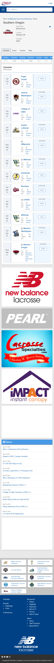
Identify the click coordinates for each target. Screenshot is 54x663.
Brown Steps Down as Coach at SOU (16, 499)
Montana (25, 186)
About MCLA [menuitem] (33, 626)
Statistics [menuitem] (32, 607)
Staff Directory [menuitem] (34, 623)
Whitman (27, 159)
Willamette (25, 144)
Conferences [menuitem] (7, 613)
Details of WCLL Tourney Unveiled (15, 456)
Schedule (6, 50)
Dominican (25, 173)
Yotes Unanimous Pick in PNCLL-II (15, 507)
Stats (30, 50)
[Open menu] (3, 9)
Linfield (26, 200)
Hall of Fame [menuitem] (34, 614)
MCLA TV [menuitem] (32, 609)
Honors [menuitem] (32, 612)
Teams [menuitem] (31, 602)
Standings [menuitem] (9, 606)
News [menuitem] (31, 621)
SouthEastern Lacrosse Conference (20, 19)
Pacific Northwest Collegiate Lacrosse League (43, 570)
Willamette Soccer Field (28, 151)
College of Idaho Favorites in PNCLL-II (17, 492)
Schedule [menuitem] (6, 599)
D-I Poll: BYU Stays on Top (12, 464)
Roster (14, 50)
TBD (29, 236)
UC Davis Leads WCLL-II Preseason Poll (17, 471)
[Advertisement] (27, 421)
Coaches (22, 50)
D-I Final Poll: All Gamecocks (13, 514)
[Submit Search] (9, 9)
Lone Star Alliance (16, 570)
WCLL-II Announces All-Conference (15, 449)
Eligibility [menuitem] (32, 604)
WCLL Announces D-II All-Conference (16, 478)
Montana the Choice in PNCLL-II (14, 485)
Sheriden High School (28, 207)
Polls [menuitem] (7, 608)
